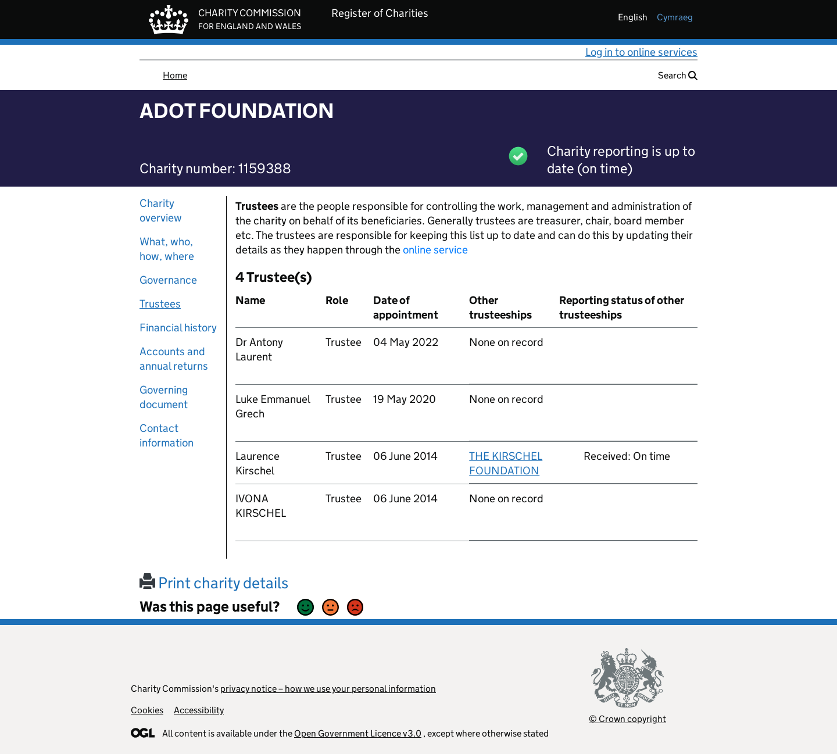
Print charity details (214, 582)
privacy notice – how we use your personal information (328, 688)
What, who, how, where (167, 249)
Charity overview (161, 210)
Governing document (164, 397)
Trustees (160, 303)
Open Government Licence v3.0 (357, 733)
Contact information (167, 435)
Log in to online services (641, 52)
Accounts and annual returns (174, 359)
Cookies (147, 710)
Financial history (178, 327)
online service (435, 249)
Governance (168, 280)
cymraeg (675, 17)
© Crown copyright (627, 718)
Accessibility (199, 710)
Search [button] (678, 75)
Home (175, 75)
